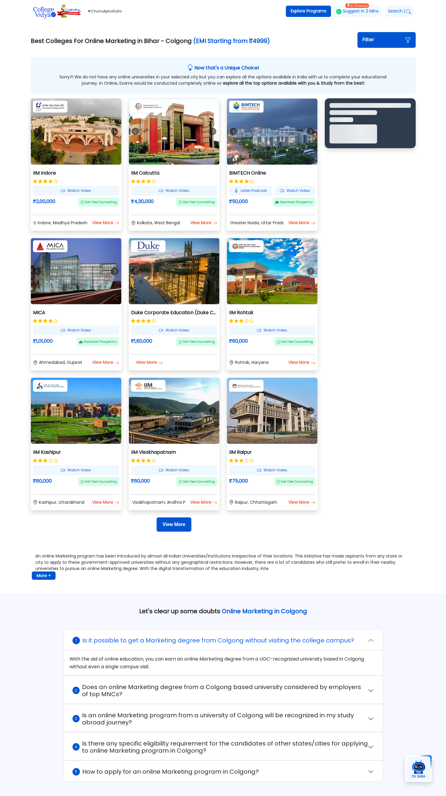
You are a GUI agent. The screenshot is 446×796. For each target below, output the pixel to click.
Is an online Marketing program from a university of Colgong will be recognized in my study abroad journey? (213, 718)
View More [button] (105, 223)
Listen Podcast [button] (250, 190)
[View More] (174, 524)
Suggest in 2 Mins (357, 10)
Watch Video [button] (76, 190)
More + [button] (44, 576)
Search (399, 11)
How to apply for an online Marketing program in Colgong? (166, 771)
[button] (386, 40)
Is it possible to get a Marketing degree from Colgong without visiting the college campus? (213, 640)
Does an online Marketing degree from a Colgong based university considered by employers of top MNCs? (217, 690)
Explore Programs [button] (308, 11)
